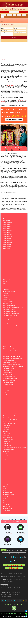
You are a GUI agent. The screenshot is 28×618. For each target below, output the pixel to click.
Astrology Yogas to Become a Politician (9, 376)
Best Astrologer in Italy (6, 269)
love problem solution (11, 85)
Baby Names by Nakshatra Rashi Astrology (10, 378)
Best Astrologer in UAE (6, 277)
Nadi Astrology (5, 431)
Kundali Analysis (5, 490)
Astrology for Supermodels (7, 374)
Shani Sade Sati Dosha (6, 461)
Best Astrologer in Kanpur (7, 256)
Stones (4, 500)
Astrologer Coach (6, 435)
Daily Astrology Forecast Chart (8, 323)
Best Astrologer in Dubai (7, 275)
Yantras (19, 15)
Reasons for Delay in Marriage (8, 382)
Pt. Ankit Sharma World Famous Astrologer (8, 19)
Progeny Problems (6, 409)
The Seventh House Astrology (8, 344)
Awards (14, 15)
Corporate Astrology (6, 425)
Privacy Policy (13, 613)
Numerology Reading (6, 484)
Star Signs (4, 498)
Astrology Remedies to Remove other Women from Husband (12, 358)
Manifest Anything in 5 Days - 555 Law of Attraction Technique (13, 366)
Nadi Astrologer (5, 480)
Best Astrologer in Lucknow (7, 252)
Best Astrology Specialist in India (8, 390)
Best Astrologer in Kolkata (7, 238)
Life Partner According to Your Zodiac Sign (10, 350)
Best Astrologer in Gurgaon (7, 232)
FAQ (22, 613)
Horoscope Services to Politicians (8, 368)
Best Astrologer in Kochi (7, 244)
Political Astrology (6, 429)
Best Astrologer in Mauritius (7, 271)
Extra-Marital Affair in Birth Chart (8, 360)
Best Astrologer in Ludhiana (7, 258)
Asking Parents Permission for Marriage (9, 346)
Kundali (4, 488)
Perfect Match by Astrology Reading (9, 348)
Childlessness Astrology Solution (8, 411)
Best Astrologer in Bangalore (7, 234)
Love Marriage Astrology (7, 405)
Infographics (3, 613)
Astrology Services (14, 215)
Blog (2, 16)
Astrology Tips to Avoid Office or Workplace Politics (11, 476)
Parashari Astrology (6, 295)
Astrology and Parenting (7, 342)
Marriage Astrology (6, 407)
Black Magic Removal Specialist (8, 510)
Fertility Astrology (6, 289)
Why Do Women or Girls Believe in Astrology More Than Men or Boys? (14, 447)
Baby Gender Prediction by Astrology (9, 421)
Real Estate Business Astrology (8, 283)
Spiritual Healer (5, 486)
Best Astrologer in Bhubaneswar (8, 254)
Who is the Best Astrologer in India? (9, 303)
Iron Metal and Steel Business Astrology (9, 291)
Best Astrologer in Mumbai (7, 236)
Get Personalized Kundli (14, 12)
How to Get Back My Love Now (8, 384)
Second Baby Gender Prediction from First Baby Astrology (12, 413)
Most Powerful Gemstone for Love (8, 457)
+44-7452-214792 (20, 9)
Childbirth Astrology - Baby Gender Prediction (10, 419)
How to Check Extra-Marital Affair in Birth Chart (10, 362)
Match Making (5, 496)
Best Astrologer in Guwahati (7, 242)
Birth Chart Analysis (6, 451)
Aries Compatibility (6, 394)
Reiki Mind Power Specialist (7, 508)
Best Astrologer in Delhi (7, 224)
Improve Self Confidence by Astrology (9, 380)
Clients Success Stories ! (14, 565)
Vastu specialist (5, 459)
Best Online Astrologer (6, 299)
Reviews (23, 15)
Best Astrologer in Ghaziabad (7, 230)
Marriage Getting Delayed (7, 354)
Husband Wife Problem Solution (8, 388)
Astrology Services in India (7, 220)
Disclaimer (8, 613)
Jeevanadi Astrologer (6, 433)
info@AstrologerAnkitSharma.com (14, 8)
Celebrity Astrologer (6, 319)
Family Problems (5, 443)
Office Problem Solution (7, 474)
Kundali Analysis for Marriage (7, 492)
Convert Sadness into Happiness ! (14, 1)
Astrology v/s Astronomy (7, 340)
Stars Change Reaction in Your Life (8, 336)
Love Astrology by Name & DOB (8, 439)
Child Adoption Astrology (7, 417)
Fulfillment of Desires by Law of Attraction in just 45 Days (12, 364)
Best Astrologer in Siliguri (7, 246)
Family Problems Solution (7, 445)
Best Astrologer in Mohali (7, 226)
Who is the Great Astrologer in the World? (10, 311)
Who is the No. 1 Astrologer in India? (9, 305)
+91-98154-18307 (8, 9)
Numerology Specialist (6, 453)
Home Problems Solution (7, 441)
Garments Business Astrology (7, 285)
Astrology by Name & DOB (7, 392)
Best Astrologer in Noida (7, 228)
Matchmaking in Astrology (7, 352)
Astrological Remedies (6, 218)
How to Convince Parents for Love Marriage (10, 325)
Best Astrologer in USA (6, 279)
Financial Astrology (6, 427)
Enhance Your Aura (6, 504)
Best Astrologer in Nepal (7, 273)
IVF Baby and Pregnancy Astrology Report (9, 415)
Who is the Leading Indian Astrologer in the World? (11, 313)
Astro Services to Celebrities (7, 437)
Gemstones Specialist (6, 455)
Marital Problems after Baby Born (8, 386)
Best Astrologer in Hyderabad (7, 240)
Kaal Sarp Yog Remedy (6, 506)
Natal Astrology (5, 482)
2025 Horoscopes (6, 321)
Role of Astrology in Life (7, 338)
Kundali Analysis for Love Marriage (8, 494)
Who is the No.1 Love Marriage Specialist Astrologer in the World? (13, 307)
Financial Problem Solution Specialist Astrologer (10, 478)
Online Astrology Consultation (8, 301)
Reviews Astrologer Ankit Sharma (8, 449)
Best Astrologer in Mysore (7, 250)
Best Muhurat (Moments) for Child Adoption (10, 423)
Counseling (9, 15)
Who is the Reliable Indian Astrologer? (9, 309)
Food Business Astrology (7, 287)
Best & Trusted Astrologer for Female (9, 317)
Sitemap (19, 613)
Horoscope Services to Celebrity (8, 370)
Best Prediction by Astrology (7, 372)
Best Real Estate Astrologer (7, 281)
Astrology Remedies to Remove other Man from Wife (11, 356)
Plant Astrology (5, 293)
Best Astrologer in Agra (6, 248)
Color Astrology (5, 297)
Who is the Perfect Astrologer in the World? (10, 315)
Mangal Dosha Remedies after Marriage (9, 472)
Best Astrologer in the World (7, 222)
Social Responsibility (14, 568)
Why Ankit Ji (3, 15)
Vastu (4, 502)
